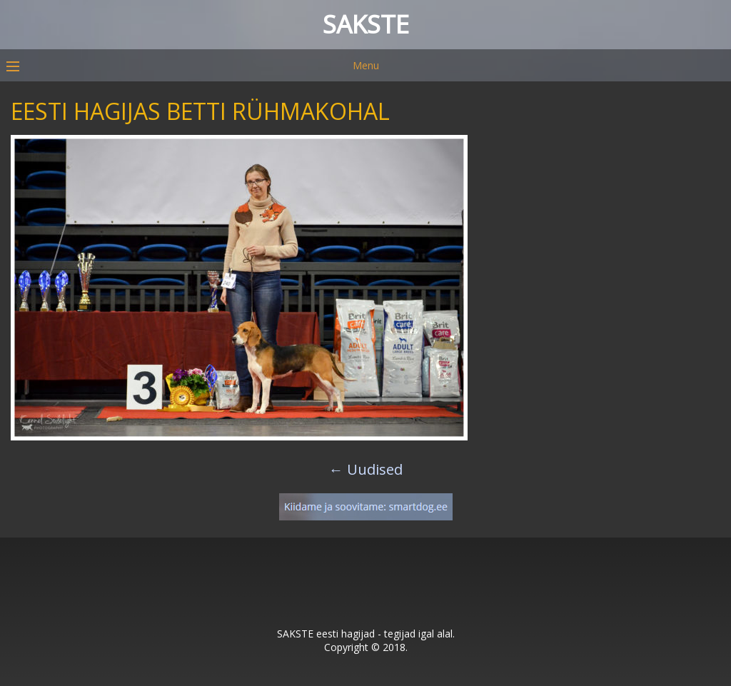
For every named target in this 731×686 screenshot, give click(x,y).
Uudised (366, 469)
